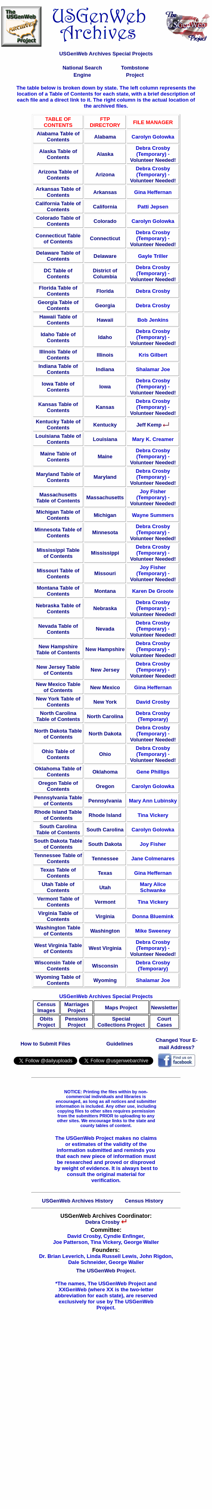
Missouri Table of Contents (58, 574)
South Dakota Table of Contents (58, 844)
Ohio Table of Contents (57, 754)
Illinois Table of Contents (58, 355)
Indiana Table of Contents (58, 369)
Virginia (104, 916)
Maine (105, 456)
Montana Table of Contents (58, 591)
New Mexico (105, 687)
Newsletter (164, 1008)
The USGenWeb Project (105, 1271)
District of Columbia (105, 273)
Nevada (105, 629)
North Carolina (105, 716)
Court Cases (164, 1022)
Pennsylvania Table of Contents (58, 800)
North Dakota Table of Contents (58, 734)
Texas (105, 873)
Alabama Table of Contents (58, 137)
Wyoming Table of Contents (58, 980)
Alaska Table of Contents (58, 154)
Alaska (105, 154)
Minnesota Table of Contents (58, 533)
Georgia (105, 305)
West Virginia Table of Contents (58, 948)
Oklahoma (105, 772)
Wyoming (105, 980)
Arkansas (105, 192)
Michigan (105, 515)
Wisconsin (105, 966)
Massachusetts (104, 497)
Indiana (105, 369)
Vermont (105, 902)
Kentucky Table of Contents (58, 425)
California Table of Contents (57, 206)
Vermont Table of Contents (58, 902)
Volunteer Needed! (153, 160)
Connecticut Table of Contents (58, 239)
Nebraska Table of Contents (58, 608)
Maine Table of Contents (58, 457)
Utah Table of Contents (58, 887)
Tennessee (105, 859)
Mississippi (105, 553)
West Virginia (105, 948)
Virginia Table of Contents (58, 916)
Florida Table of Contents (58, 291)
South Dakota (105, 844)
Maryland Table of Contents (58, 477)
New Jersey (105, 670)
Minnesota (105, 532)
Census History (144, 1201)
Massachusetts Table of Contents (58, 498)
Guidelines (119, 1044)
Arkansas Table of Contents (58, 192)
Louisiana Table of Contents (58, 439)
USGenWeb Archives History (77, 1201)
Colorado (105, 221)
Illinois (105, 355)
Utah (105, 887)
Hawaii (105, 320)
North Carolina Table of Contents (58, 716)
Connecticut (105, 238)
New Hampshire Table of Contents (58, 649)
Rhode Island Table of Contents (58, 815)
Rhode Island (105, 815)
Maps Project (121, 1008)
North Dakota (105, 734)
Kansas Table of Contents (58, 407)
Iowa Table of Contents (58, 387)
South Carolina (104, 830)
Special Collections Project (121, 1022)
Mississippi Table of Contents (58, 553)
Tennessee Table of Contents (58, 858)
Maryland (105, 477)
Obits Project (46, 1022)
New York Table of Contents (58, 702)
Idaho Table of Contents (58, 337)
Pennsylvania (105, 801)
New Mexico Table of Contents (58, 687)
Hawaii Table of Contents (58, 320)
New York (105, 702)
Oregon (105, 786)
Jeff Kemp (152, 425)
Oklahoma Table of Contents (58, 772)
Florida (104, 291)
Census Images (46, 1007)
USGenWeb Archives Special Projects (106, 54)
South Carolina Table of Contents (58, 829)
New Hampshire (105, 649)
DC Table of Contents (58, 273)
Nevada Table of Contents (58, 629)
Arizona (105, 175)
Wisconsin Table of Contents (58, 966)
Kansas (105, 407)
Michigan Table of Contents (58, 515)
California (105, 207)
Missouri (104, 573)
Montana (104, 591)
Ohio (105, 754)
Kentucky (105, 425)
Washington (105, 931)
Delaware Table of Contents (58, 256)
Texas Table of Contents (58, 873)
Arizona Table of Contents (58, 175)
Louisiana (105, 439)
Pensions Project (77, 1022)
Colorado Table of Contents (58, 221)
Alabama (105, 137)
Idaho (105, 337)
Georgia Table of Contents (58, 305)
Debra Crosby (106, 1222)
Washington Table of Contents (58, 931)
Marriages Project (76, 1007)
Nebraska (105, 608)
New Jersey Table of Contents (58, 670)
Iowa (105, 387)
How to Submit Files (45, 1044)
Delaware (105, 256)
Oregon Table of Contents (58, 786)
